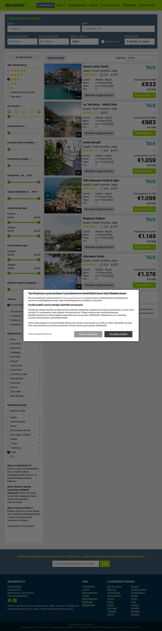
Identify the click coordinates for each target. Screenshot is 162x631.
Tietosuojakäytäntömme (40, 334)
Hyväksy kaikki (118, 334)
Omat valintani (88, 334)
